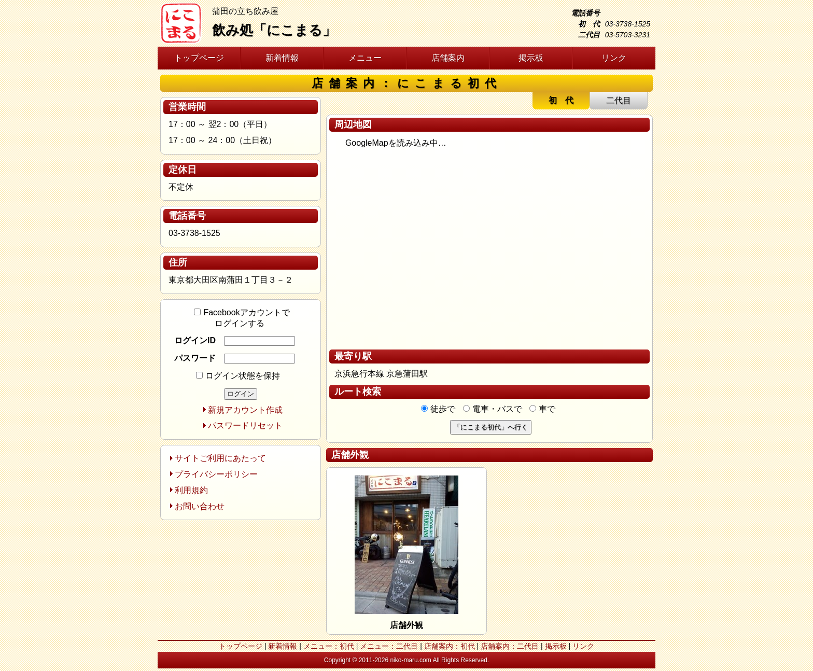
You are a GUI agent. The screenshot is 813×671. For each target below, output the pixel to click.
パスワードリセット (245, 425)
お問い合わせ (200, 506)
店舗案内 (448, 57)
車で (542, 408)
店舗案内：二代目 (510, 646)
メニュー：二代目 (389, 646)
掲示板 (530, 57)
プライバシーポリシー (216, 474)
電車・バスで (492, 408)
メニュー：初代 (328, 646)
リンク (613, 57)
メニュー (365, 57)
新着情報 (282, 57)
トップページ (199, 57)
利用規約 (191, 490)
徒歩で (438, 408)
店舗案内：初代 (449, 646)
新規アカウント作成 (245, 410)
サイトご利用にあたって (220, 458)
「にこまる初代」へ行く (491, 427)
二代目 (618, 100)
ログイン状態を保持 (238, 375)
